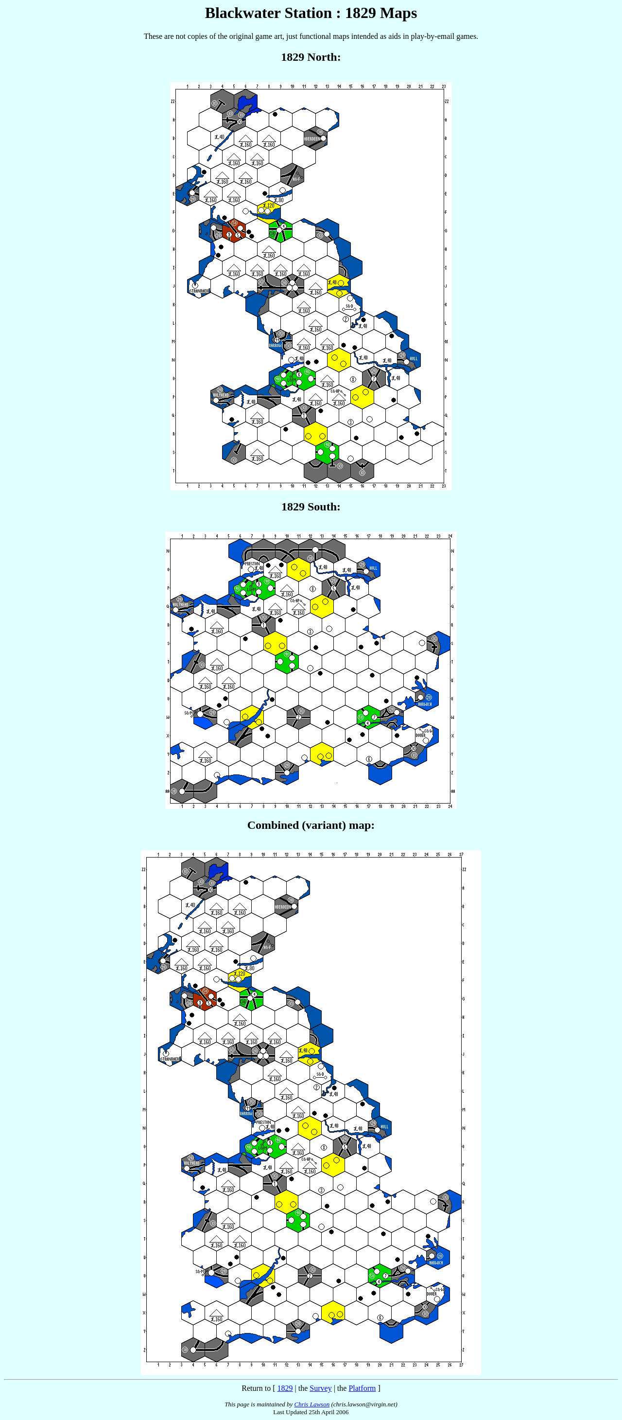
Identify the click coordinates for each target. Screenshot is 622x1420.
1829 (285, 1388)
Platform (362, 1388)
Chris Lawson (312, 1404)
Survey (320, 1388)
